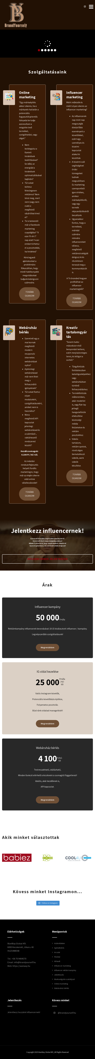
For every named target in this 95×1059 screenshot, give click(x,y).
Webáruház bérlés (28, 329)
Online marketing (27, 94)
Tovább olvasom (29, 293)
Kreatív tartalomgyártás (76, 332)
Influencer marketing (74, 94)
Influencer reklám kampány (65, 970)
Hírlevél (57, 961)
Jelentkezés (59, 974)
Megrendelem (47, 647)
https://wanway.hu (21, 966)
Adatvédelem (59, 943)
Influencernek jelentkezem (47, 559)
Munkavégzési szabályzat (64, 979)
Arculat (57, 952)
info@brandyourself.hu (25, 962)
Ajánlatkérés (59, 948)
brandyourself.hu (62, 1012)
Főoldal (57, 957)
